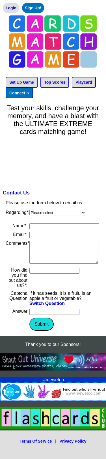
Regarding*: (18, 212)
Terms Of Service (36, 445)
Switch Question (47, 307)
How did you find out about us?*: (17, 282)
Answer (19, 315)
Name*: (19, 225)
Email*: (20, 234)
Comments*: (18, 243)
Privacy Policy (73, 445)
